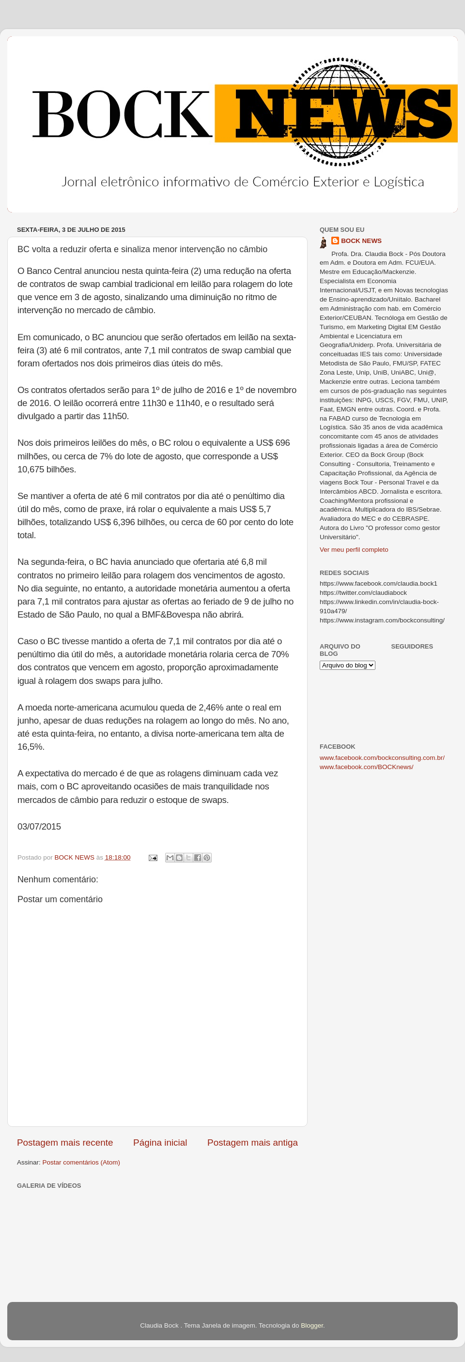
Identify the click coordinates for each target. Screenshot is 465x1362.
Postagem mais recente (65, 1142)
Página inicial (160, 1142)
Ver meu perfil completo (354, 549)
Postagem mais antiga (252, 1142)
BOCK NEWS (361, 240)
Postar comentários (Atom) (82, 1162)
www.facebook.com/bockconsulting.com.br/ (382, 757)
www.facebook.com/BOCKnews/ (367, 767)
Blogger (312, 1325)
